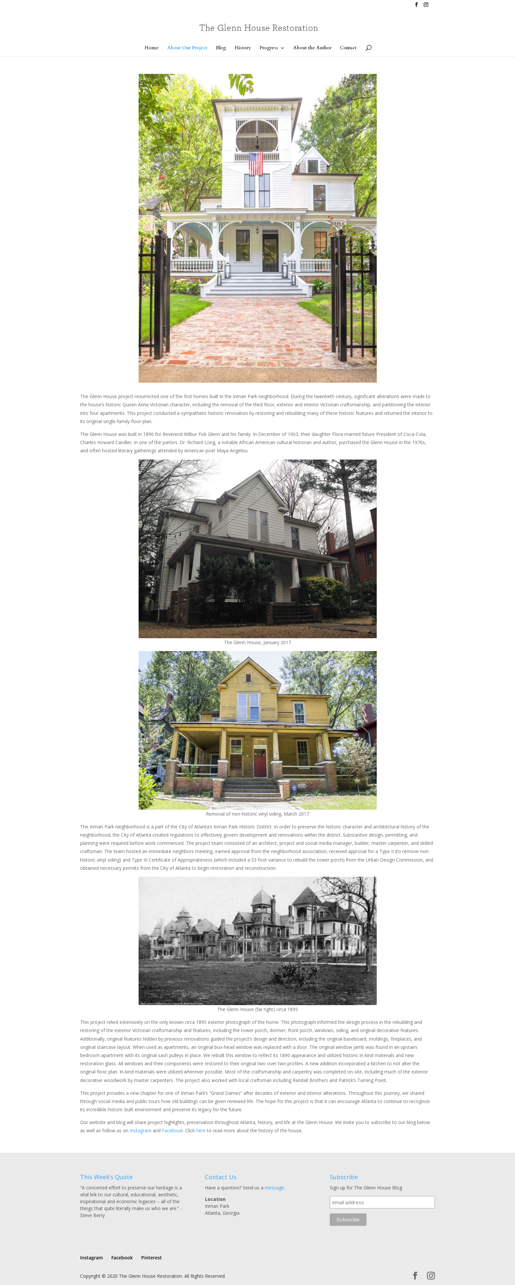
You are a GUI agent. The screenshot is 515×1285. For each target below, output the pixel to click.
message (274, 1187)
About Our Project (187, 48)
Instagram (140, 1130)
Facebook (172, 1130)
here (201, 1130)
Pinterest (151, 1257)
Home (152, 48)
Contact (348, 48)
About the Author (312, 48)
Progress (268, 48)
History (243, 48)
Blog (221, 48)
